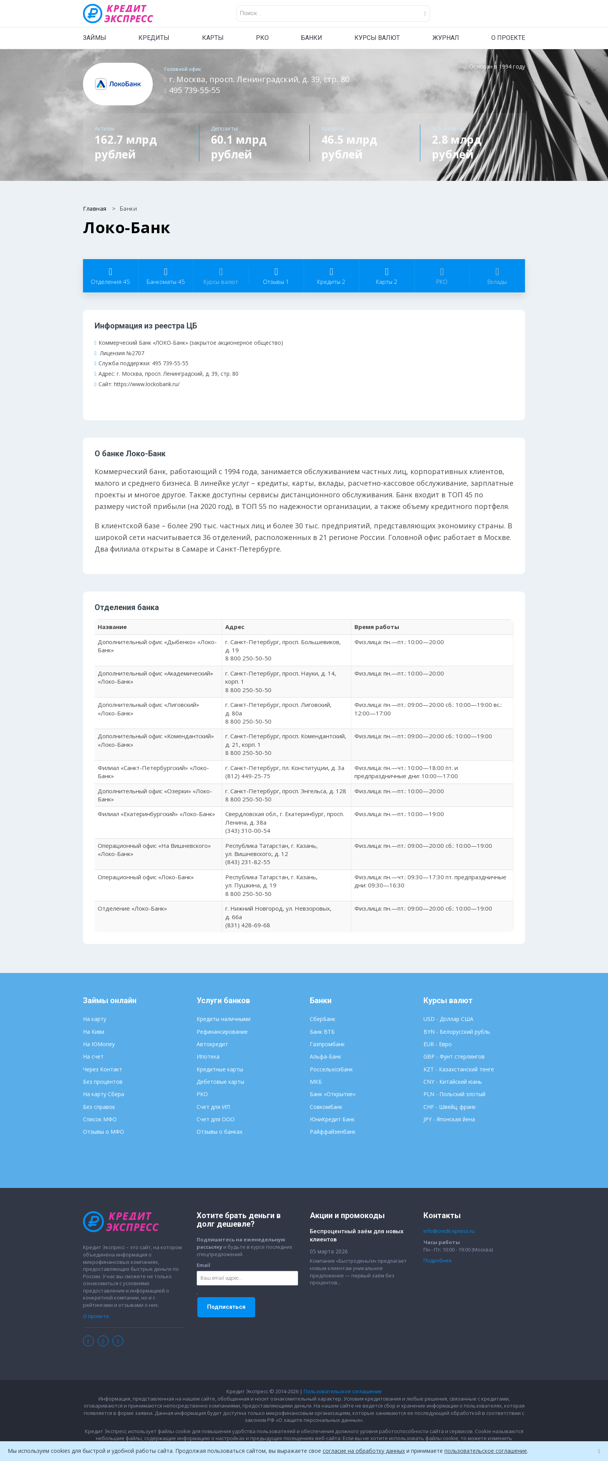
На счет (93, 1056)
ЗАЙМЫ (94, 37)
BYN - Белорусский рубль (456, 1031)
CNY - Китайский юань (452, 1081)
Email (203, 1265)
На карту (94, 1019)
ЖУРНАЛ (445, 37)
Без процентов (103, 1081)
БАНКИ (311, 37)
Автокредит (212, 1044)
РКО (262, 37)
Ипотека (208, 1056)
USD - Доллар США (448, 1019)
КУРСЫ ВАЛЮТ (377, 37)
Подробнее (437, 1260)
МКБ (316, 1081)
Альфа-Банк (325, 1056)
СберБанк (322, 1019)
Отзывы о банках (219, 1131)
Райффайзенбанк (333, 1131)
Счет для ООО (216, 1119)
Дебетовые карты (220, 1081)
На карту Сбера (103, 1094)
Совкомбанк (326, 1106)
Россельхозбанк (331, 1069)
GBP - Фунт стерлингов (454, 1056)
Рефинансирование (222, 1031)
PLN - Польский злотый (454, 1094)
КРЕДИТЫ (153, 37)
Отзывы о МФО (103, 1131)
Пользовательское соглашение (343, 1391)
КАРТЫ (213, 37)
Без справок (99, 1106)
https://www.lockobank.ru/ (147, 384)
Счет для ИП (213, 1106)
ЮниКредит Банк (332, 1119)
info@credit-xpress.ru (449, 1230)
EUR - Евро (437, 1044)
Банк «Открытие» (333, 1094)
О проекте (96, 1316)
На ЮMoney (99, 1044)
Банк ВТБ (322, 1031)
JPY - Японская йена (449, 1119)
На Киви (93, 1031)
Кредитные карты (220, 1069)
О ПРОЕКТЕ (508, 37)
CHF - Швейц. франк (449, 1106)
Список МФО (100, 1119)
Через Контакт (102, 1069)
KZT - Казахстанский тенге (458, 1069)
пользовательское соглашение (485, 1450)
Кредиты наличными (223, 1019)
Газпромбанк (327, 1044)
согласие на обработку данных (364, 1450)
